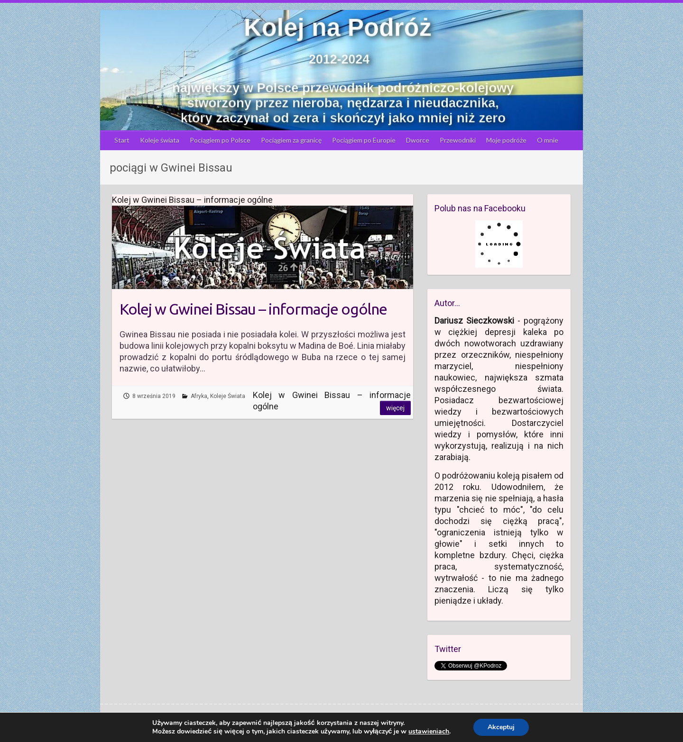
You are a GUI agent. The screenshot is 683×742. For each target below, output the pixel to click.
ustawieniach (428, 731)
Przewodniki (458, 140)
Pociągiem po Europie (364, 140)
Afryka (199, 396)
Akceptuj (501, 727)
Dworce (417, 140)
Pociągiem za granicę (291, 140)
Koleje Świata (227, 396)
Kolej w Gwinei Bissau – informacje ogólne (253, 308)
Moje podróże (506, 140)
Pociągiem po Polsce (220, 140)
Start (121, 140)
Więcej (395, 408)
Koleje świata (159, 140)
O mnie (547, 140)
